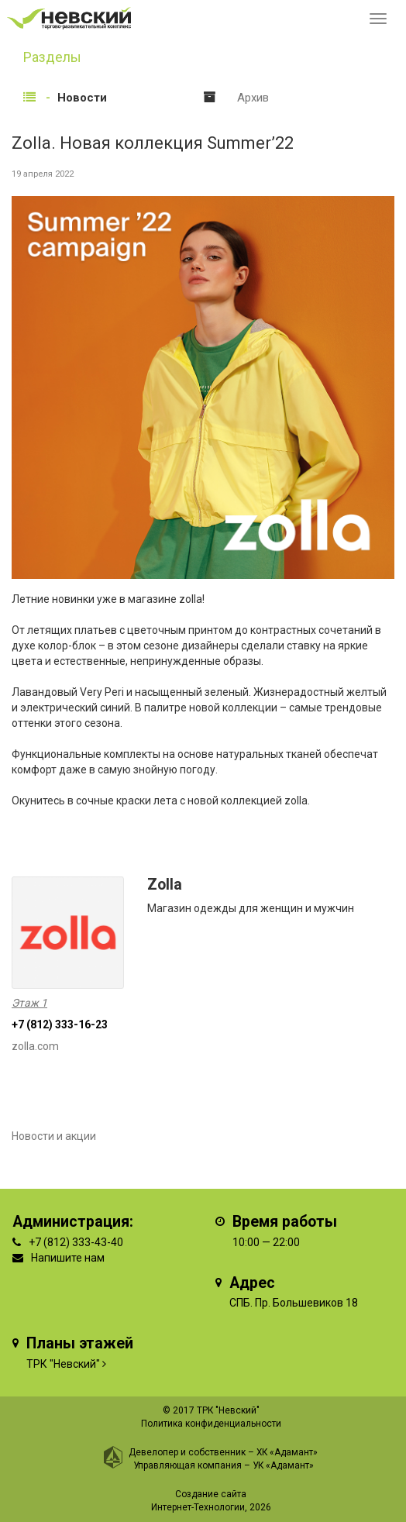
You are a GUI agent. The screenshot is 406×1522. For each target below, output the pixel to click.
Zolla (164, 885)
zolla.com (35, 1046)
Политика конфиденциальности (211, 1423)
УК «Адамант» (283, 1465)
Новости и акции (54, 1136)
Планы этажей (79, 1343)
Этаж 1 (29, 1003)
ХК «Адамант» (287, 1452)
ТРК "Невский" (63, 1364)
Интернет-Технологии (198, 1507)
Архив (253, 98)
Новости (82, 98)
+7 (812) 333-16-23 (60, 1024)
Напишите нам (68, 1258)
